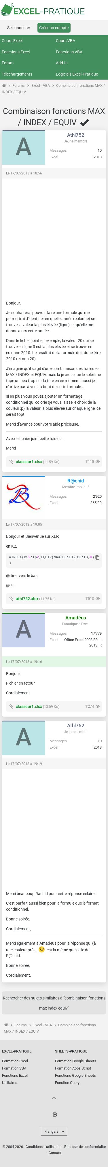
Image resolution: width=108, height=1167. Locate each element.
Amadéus (75, 618)
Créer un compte (54, 27)
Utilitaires (9, 1082)
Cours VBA (65, 40)
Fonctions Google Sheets (75, 1075)
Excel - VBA (40, 85)
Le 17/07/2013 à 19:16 (24, 662)
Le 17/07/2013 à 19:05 (24, 525)
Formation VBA (14, 1068)
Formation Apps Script (73, 1068)
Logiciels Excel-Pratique (77, 74)
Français (51, 1131)
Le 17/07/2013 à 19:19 (24, 764)
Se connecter (18, 27)
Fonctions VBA (69, 52)
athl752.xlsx (27, 598)
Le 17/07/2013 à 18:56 (24, 173)
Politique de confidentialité (85, 1147)
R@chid (75, 481)
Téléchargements (17, 74)
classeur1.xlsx (29, 461)
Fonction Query (67, 1082)
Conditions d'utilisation (44, 1147)
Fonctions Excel (16, 52)
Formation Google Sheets (75, 1061)
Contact (55, 1153)
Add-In (62, 63)
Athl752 (75, 135)
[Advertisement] (54, 237)
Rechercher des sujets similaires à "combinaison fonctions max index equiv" (54, 1003)
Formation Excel (15, 1061)
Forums (18, 85)
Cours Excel (12, 40)
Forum (8, 63)
